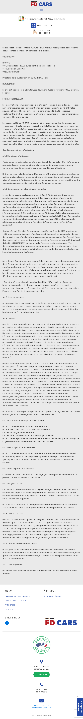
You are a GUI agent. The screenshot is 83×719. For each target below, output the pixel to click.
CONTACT (9, 609)
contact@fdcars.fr (41, 705)
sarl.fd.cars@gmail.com (41, 708)
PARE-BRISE (10, 605)
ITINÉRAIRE (41, 674)
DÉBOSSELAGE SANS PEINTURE (18, 596)
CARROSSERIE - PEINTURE (16, 601)
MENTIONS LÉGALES (52, 596)
